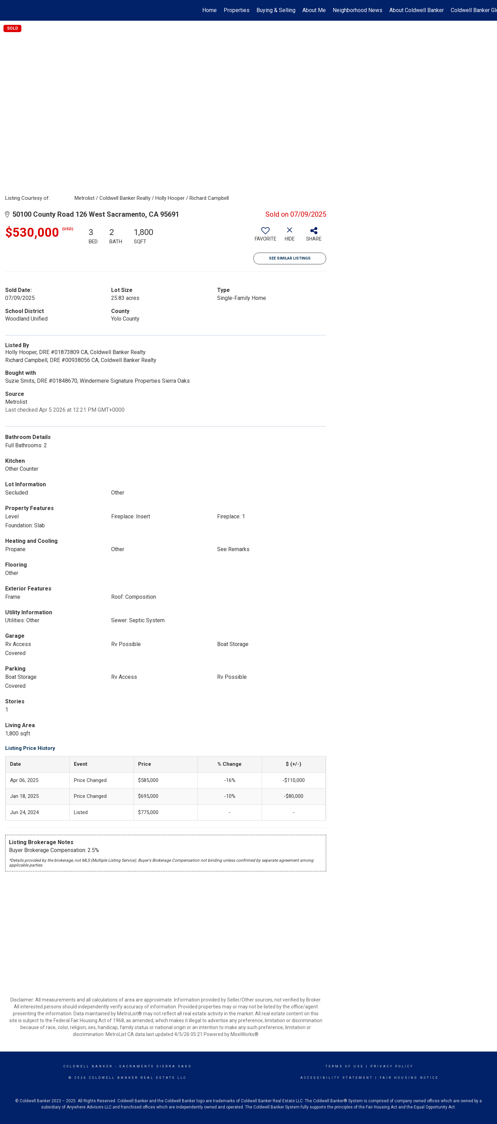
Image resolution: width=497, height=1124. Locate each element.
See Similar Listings (290, 258)
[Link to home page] (8, 10)
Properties (237, 10)
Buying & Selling (275, 10)
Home (209, 10)
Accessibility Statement (336, 1077)
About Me (314, 10)
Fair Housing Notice (409, 1077)
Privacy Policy (391, 1066)
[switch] (265, 236)
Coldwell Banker (88, 1066)
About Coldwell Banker (416, 10)
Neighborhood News (357, 10)
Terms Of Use (344, 1066)
